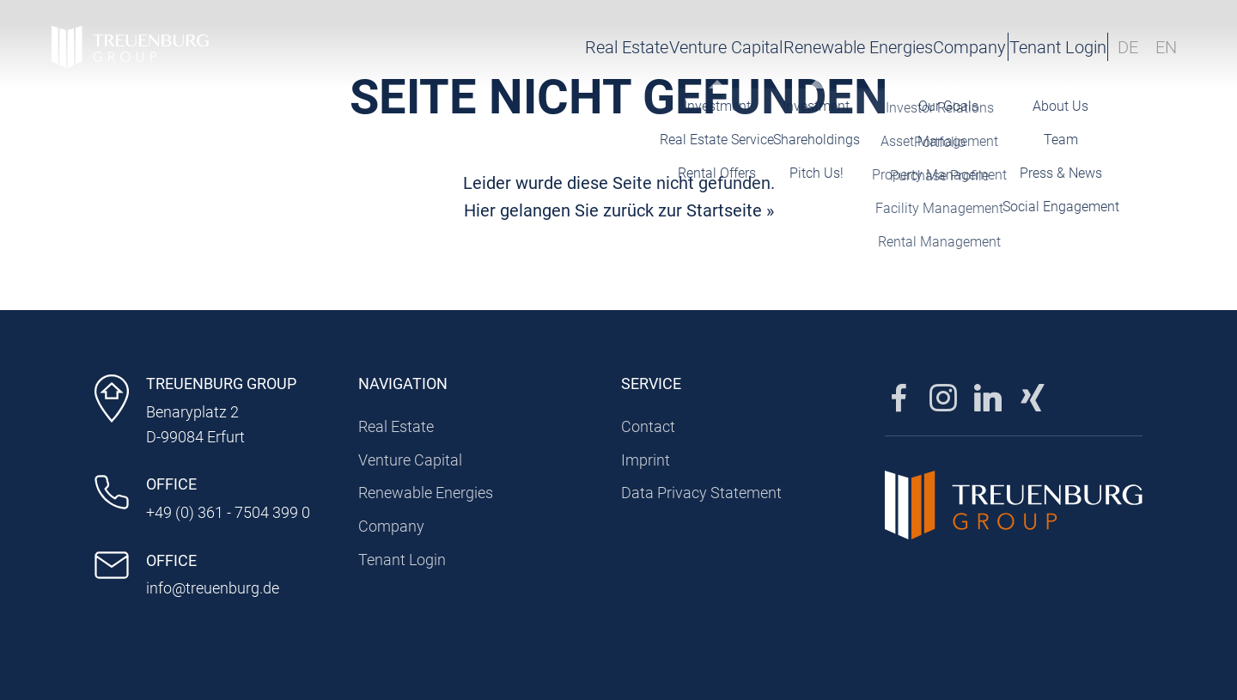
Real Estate (463, 47)
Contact (648, 426)
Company (871, 47)
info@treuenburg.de (212, 588)
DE (1128, 47)
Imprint (645, 460)
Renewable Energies (738, 47)
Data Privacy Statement (701, 493)
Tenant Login (1014, 47)
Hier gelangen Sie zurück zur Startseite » (619, 210)
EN (1166, 47)
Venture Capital (584, 47)
